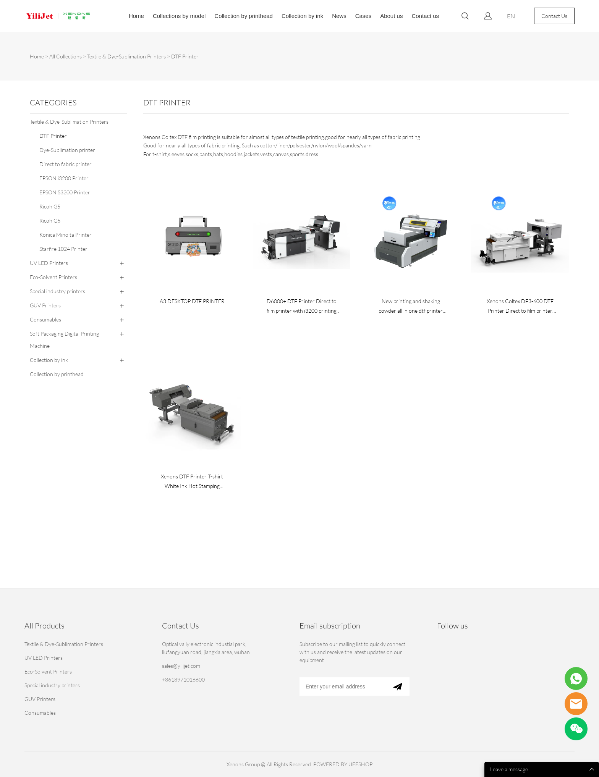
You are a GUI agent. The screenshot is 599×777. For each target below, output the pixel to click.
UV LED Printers (49, 263)
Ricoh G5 (49, 206)
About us (391, 16)
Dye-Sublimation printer (67, 150)
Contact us (425, 16)
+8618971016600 (183, 679)
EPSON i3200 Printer (64, 178)
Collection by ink (302, 16)
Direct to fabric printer (65, 164)
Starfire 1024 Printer (63, 249)
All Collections (65, 56)
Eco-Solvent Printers (53, 277)
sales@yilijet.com (181, 665)
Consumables (45, 319)
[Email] (342, 686)
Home (136, 16)
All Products (44, 625)
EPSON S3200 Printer (64, 192)
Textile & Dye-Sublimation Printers (126, 56)
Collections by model (179, 16)
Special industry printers (57, 291)
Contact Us (554, 16)
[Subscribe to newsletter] (397, 686)
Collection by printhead (243, 16)
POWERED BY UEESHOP (342, 764)
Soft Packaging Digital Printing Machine (64, 339)
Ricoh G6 (49, 220)
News (339, 16)
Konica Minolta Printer (65, 234)
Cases (363, 16)
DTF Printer (185, 56)
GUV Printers (45, 305)
